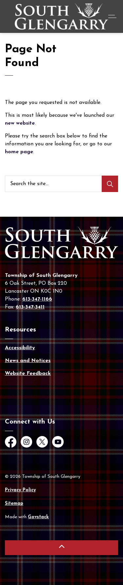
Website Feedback (28, 373)
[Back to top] (61, 547)
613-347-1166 (37, 299)
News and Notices (28, 360)
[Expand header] (113, 16)
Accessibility (20, 348)
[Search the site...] (61, 184)
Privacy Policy (20, 490)
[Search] (110, 184)
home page (19, 152)
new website (20, 123)
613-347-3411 (30, 307)
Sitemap (14, 503)
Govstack (38, 517)
